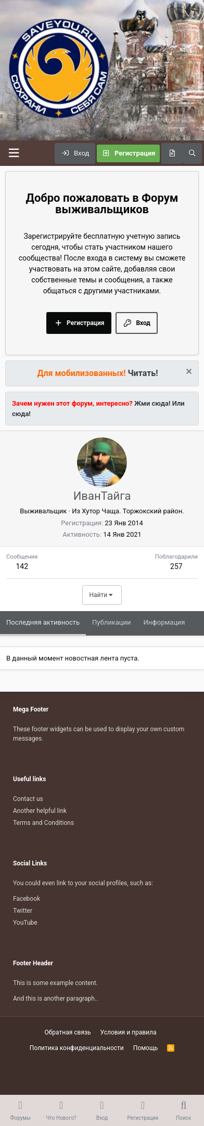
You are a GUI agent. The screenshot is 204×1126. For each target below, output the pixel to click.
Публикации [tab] (111, 622)
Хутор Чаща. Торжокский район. (133, 511)
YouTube (25, 922)
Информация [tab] (164, 622)
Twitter (22, 910)
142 (22, 566)
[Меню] (13, 153)
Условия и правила (128, 1032)
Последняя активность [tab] (43, 622)
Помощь (145, 1048)
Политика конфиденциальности (77, 1048)
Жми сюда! (152, 403)
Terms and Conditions (43, 822)
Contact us (28, 799)
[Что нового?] (172, 153)
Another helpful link (40, 810)
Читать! (143, 373)
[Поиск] (192, 153)
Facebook (26, 898)
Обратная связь (67, 1032)
